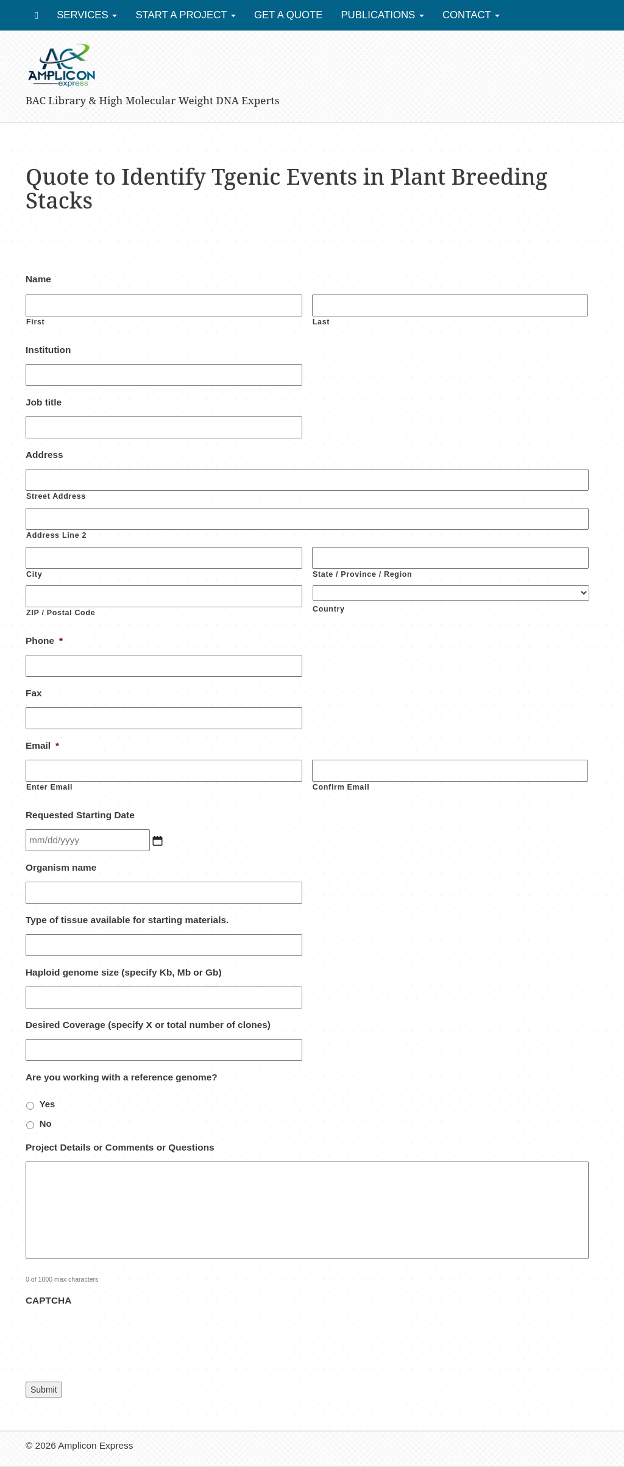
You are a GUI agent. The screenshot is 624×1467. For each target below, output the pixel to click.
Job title (44, 402)
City (34, 574)
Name (38, 279)
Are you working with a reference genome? (122, 1077)
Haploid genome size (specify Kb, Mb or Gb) (124, 972)
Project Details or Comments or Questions (120, 1147)
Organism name (61, 867)
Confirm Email (341, 787)
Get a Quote (288, 15)
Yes (47, 1104)
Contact (471, 15)
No (46, 1124)
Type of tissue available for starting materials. (127, 920)
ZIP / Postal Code (60, 613)
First (35, 322)
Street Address (56, 496)
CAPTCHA (48, 1300)
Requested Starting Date (80, 815)
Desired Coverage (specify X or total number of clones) (148, 1024)
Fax (34, 693)
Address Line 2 (56, 535)
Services (87, 15)
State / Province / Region (362, 574)
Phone (44, 640)
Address (44, 454)
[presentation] (118, 1338)
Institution (48, 349)
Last (321, 322)
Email (42, 745)
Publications (382, 15)
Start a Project (185, 15)
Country (329, 609)
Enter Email (49, 787)
